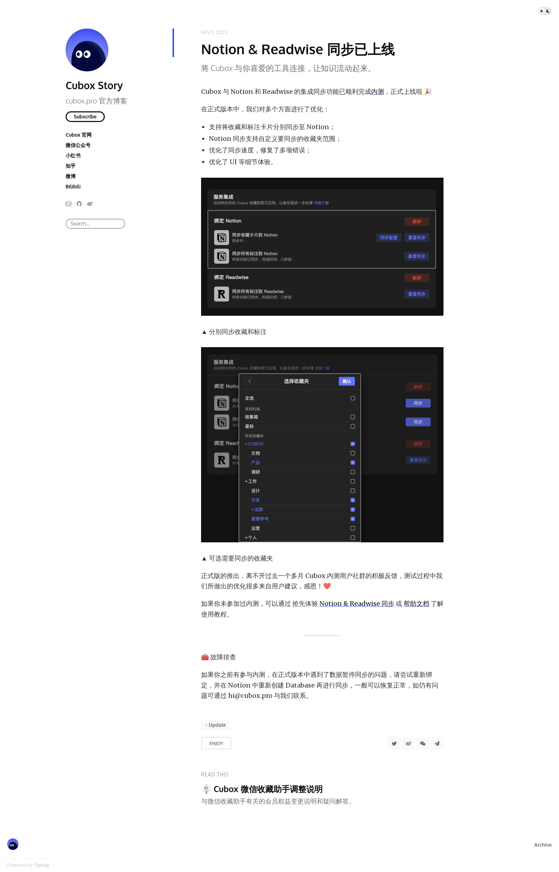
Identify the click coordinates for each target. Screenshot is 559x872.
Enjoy (216, 743)
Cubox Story (94, 85)
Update (217, 725)
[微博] (90, 203)
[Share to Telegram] (437, 743)
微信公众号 (78, 145)
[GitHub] (79, 203)
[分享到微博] (408, 743)
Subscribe (85, 116)
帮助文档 (416, 603)
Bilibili (73, 186)
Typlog (41, 865)
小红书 (73, 155)
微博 (71, 176)
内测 (377, 91)
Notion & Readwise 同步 (356, 603)
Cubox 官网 (79, 135)
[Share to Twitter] (394, 743)
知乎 (71, 166)
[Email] (68, 203)
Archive (543, 845)
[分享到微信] (422, 743)
